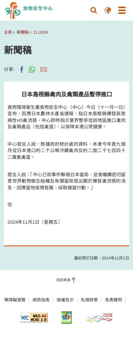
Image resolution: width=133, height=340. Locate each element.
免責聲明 (113, 299)
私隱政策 (89, 299)
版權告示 (65, 299)
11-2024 (40, 32)
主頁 (8, 32)
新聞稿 (22, 32)
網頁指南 (41, 299)
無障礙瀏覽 (15, 299)
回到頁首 (63, 280)
